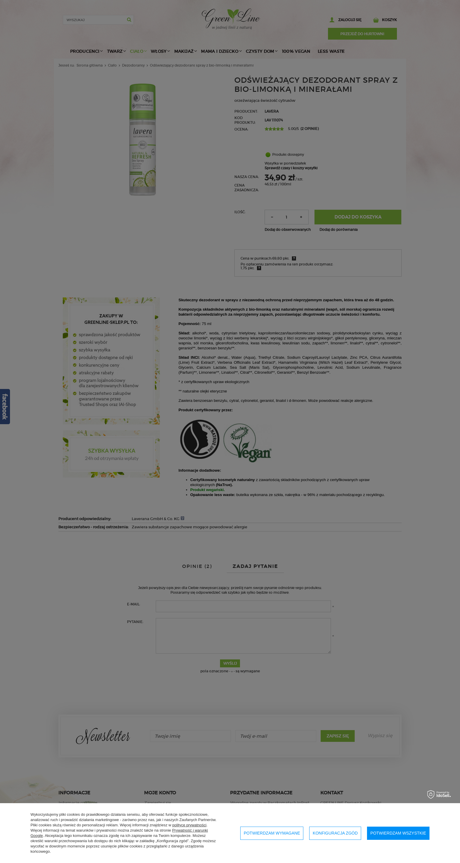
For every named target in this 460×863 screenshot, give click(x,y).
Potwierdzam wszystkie (398, 833)
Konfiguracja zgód (335, 833)
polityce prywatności (189, 825)
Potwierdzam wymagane (272, 833)
